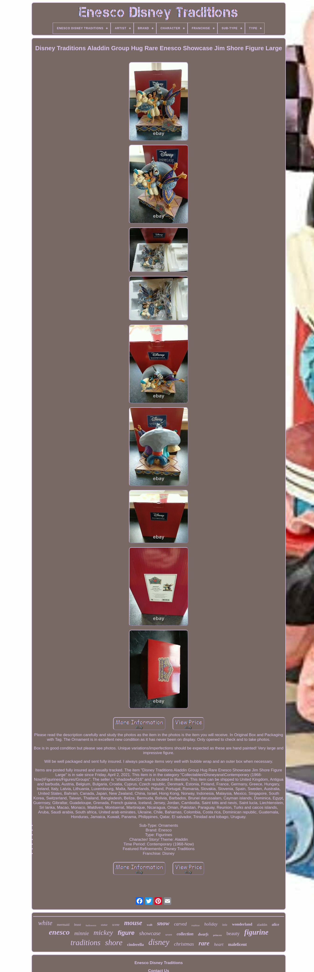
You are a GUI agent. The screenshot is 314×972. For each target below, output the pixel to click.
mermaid (63, 924)
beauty (233, 933)
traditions (85, 942)
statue (104, 924)
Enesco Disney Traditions (159, 963)
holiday (210, 924)
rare (204, 943)
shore (113, 942)
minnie (81, 933)
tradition (195, 925)
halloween (91, 925)
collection (185, 934)
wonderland (242, 924)
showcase (150, 933)
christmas (184, 944)
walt (149, 924)
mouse (133, 922)
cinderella (135, 944)
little (224, 924)
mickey (103, 932)
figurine (256, 932)
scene (115, 924)
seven (168, 934)
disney (158, 942)
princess (217, 935)
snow (163, 923)
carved (180, 923)
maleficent (237, 944)
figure (126, 932)
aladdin (262, 924)
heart (218, 944)
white (45, 922)
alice (275, 924)
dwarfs (203, 934)
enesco (59, 932)
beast (77, 924)
